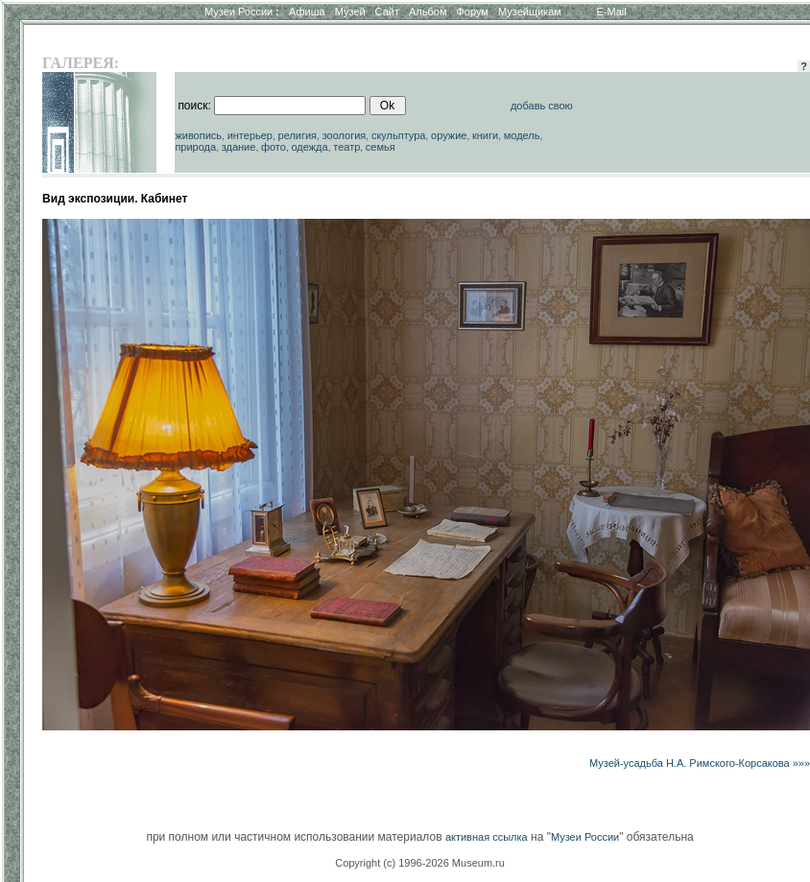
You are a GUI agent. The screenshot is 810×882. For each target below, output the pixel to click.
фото (273, 147)
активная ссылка (486, 837)
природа (195, 147)
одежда (309, 147)
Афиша (307, 11)
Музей (350, 11)
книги (485, 135)
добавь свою (542, 105)
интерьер (250, 135)
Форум (472, 11)
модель (522, 135)
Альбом (427, 11)
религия (298, 135)
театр (346, 147)
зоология (344, 135)
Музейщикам (529, 11)
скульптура (398, 135)
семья (380, 147)
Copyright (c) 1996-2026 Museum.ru (420, 863)
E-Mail (612, 11)
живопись (198, 135)
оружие (448, 135)
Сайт (387, 11)
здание (239, 147)
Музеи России (241, 11)
